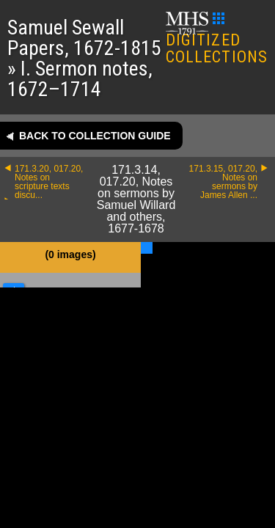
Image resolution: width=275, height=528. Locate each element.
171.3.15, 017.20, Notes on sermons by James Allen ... (223, 181)
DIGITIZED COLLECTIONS (217, 39)
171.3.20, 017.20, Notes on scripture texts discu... (49, 181)
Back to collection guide (95, 136)
